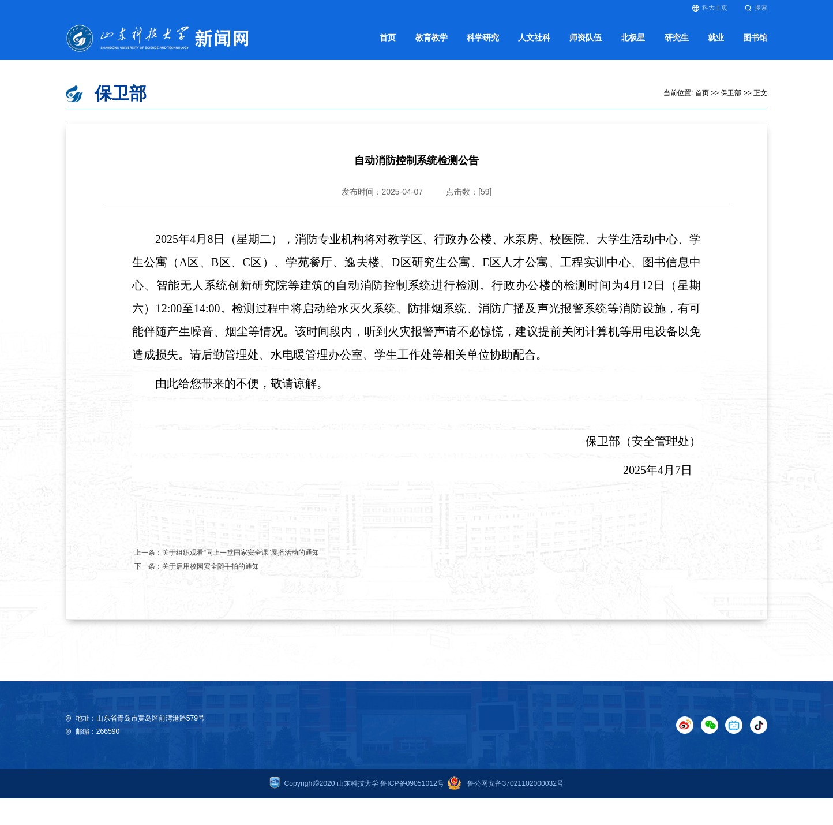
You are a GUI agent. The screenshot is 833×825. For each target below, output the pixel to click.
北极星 (633, 37)
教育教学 (431, 37)
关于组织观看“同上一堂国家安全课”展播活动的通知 (240, 552)
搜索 (756, 8)
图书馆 (755, 37)
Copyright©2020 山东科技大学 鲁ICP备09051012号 (356, 783)
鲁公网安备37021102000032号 (504, 783)
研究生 (677, 37)
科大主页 (709, 8)
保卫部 (731, 93)
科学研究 (483, 37)
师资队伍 (585, 37)
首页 (388, 37)
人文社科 (534, 37)
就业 (716, 37)
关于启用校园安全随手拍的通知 (210, 566)
